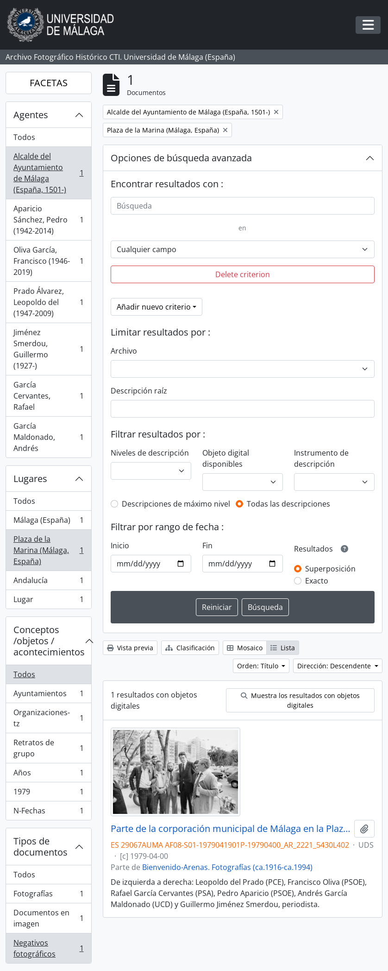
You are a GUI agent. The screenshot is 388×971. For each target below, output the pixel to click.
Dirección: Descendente (335, 665)
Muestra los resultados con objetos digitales (300, 700)
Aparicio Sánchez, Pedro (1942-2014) (48, 219)
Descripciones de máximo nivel (176, 504)
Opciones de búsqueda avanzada (181, 158)
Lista (282, 647)
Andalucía (48, 582)
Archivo (124, 351)
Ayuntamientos (48, 695)
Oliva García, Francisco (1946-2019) (48, 261)
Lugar (48, 601)
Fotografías (48, 895)
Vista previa (130, 647)
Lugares (30, 478)
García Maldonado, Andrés (48, 437)
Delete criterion (242, 274)
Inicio (120, 545)
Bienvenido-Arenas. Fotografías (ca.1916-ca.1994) (227, 867)
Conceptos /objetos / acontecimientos (49, 640)
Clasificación (190, 647)
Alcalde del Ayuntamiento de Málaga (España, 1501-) (48, 173)
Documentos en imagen (48, 918)
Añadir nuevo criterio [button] (154, 307)
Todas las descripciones (288, 504)
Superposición (330, 569)
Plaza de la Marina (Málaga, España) (48, 550)
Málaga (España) (48, 522)
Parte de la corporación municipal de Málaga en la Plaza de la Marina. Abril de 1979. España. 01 (231, 828)
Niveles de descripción (150, 453)
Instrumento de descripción (321, 458)
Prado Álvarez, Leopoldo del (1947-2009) (48, 302)
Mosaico (245, 647)
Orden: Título (258, 665)
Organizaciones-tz (48, 718)
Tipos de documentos (40, 846)
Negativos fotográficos (48, 948)
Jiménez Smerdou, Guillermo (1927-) (48, 349)
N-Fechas (48, 812)
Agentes (30, 114)
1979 (48, 793)
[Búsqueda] (243, 206)
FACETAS (49, 82)
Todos (24, 137)
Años (48, 774)
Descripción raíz (139, 391)
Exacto (316, 581)
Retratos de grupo (48, 748)
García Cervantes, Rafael (48, 396)
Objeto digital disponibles (225, 458)
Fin (207, 545)
